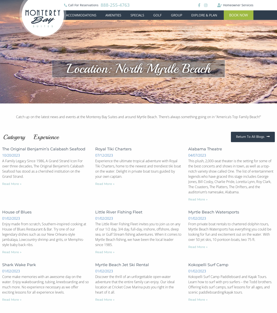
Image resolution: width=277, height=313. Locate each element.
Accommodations (81, 15)
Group (176, 15)
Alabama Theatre (205, 149)
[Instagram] (206, 5)
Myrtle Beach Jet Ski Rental (122, 264)
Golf (157, 15)
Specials (137, 15)
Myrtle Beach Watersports (213, 212)
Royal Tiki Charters (113, 149)
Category (14, 137)
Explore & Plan (204, 15)
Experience (46, 137)
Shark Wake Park (19, 264)
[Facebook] (199, 5)
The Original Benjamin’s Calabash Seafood (43, 149)
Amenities (113, 15)
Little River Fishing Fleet (118, 212)
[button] (238, 15)
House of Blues (17, 212)
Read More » (11, 184)
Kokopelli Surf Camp (208, 264)
